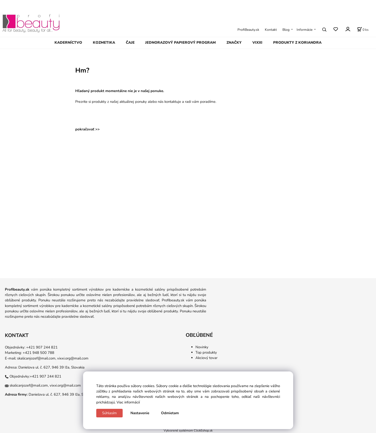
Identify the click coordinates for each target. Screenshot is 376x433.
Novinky (201, 347)
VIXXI (257, 42)
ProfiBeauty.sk (248, 29)
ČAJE (130, 42)
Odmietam (170, 413)
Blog (286, 29)
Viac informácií (128, 402)
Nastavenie (139, 413)
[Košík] (362, 29)
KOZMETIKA (104, 42)
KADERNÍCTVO (68, 42)
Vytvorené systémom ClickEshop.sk (188, 430)
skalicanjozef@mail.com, (36, 358)
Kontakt (271, 29)
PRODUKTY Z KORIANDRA (297, 42)
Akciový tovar (206, 357)
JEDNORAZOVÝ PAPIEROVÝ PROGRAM (180, 42)
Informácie (304, 29)
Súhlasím (109, 413)
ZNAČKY (234, 42)
